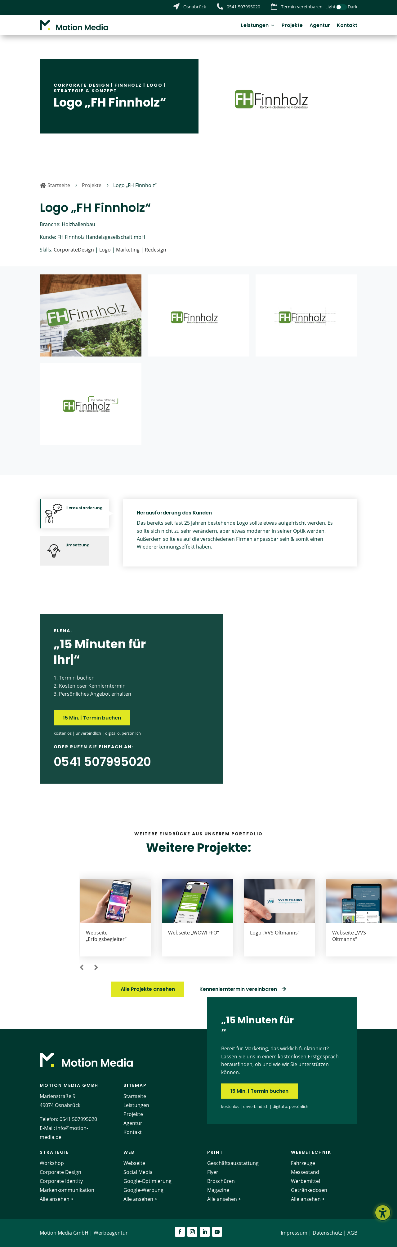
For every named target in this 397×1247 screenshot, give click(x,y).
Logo (155, 85)
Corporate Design (81, 85)
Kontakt (347, 26)
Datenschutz (327, 1232)
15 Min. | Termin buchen (92, 717)
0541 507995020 (78, 1119)
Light (330, 7)
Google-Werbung (143, 1190)
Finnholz (128, 85)
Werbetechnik (311, 1152)
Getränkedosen (309, 1190)
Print (215, 1152)
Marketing (128, 249)
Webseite (134, 1163)
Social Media (138, 1172)
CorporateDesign (74, 249)
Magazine (218, 1190)
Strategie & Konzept (85, 91)
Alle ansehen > (57, 1199)
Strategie (54, 1152)
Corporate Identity (61, 1181)
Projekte (292, 26)
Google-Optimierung (147, 1181)
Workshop (52, 1163)
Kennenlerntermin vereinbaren (238, 989)
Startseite (134, 1096)
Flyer (212, 1172)
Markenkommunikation (67, 1190)
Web (129, 1152)
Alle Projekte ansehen (148, 989)
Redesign (155, 249)
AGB (352, 1232)
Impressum (294, 1232)
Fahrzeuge (303, 1163)
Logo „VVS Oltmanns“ (275, 932)
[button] (81, 968)
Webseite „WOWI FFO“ (193, 932)
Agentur (320, 26)
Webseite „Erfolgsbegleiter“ (106, 936)
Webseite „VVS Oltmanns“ (349, 936)
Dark (352, 7)
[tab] (74, 513)
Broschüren (221, 1181)
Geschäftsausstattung (233, 1163)
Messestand (305, 1172)
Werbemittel (305, 1181)
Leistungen (255, 26)
